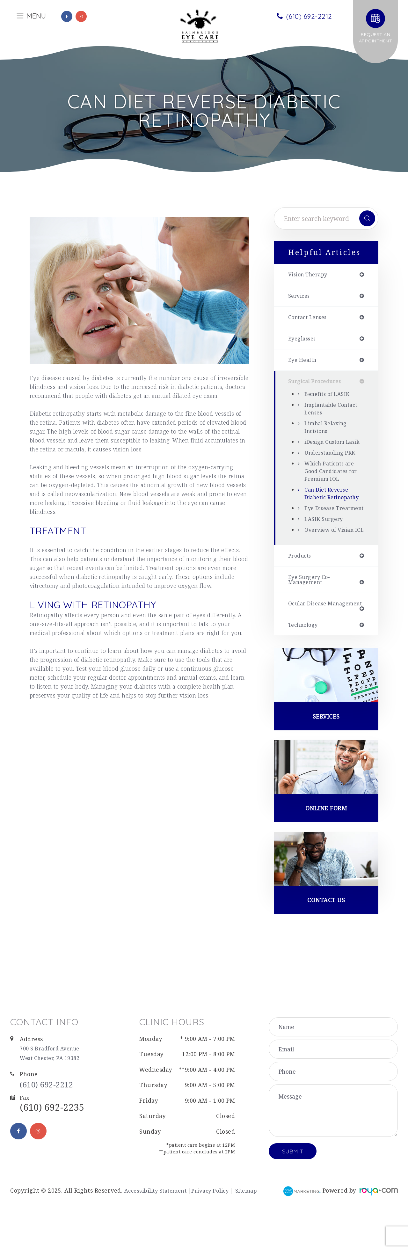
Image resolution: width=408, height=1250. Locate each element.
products (301, 590)
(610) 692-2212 (52, 1130)
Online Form (326, 851)
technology (305, 666)
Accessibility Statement (158, 1236)
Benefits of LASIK (329, 397)
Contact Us (326, 944)
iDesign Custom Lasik (326, 449)
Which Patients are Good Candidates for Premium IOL (333, 482)
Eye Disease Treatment (321, 530)
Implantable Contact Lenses (334, 412)
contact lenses (310, 318)
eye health (304, 362)
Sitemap (256, 1236)
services (300, 297)
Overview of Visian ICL (331, 559)
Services (326, 759)
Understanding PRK (332, 463)
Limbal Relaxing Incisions (328, 430)
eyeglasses (303, 340)
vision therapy (310, 275)
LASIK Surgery (325, 545)
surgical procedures (317, 384)
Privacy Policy (217, 1236)
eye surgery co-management (311, 614)
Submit (292, 1196)
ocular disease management (309, 641)
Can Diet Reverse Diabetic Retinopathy (328, 508)
